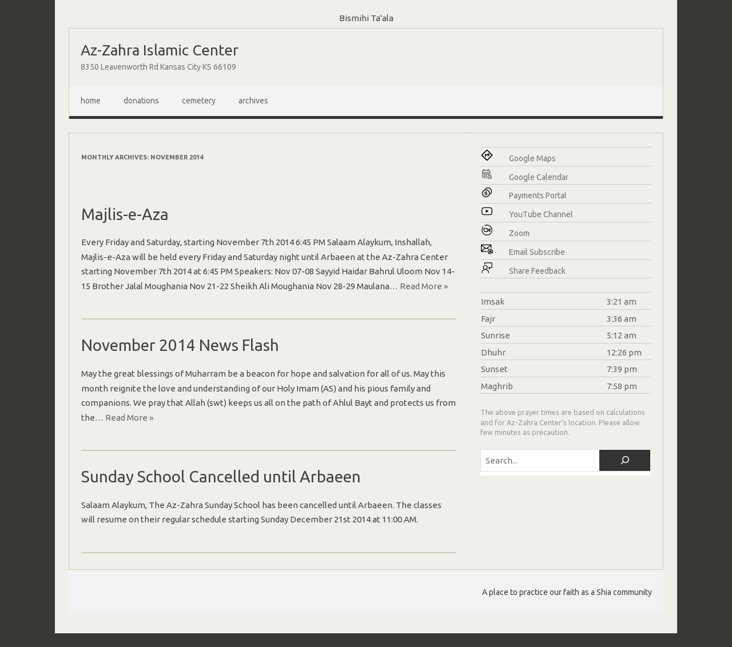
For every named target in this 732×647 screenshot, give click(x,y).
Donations (141, 100)
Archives (253, 100)
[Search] (625, 460)
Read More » (424, 286)
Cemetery (199, 100)
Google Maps (532, 158)
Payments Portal (538, 195)
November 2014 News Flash (180, 345)
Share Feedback (537, 270)
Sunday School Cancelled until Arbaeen (221, 476)
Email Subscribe (537, 252)
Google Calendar (538, 177)
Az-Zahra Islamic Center (159, 50)
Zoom (519, 233)
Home (91, 100)
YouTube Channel (541, 214)
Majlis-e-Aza (125, 214)
